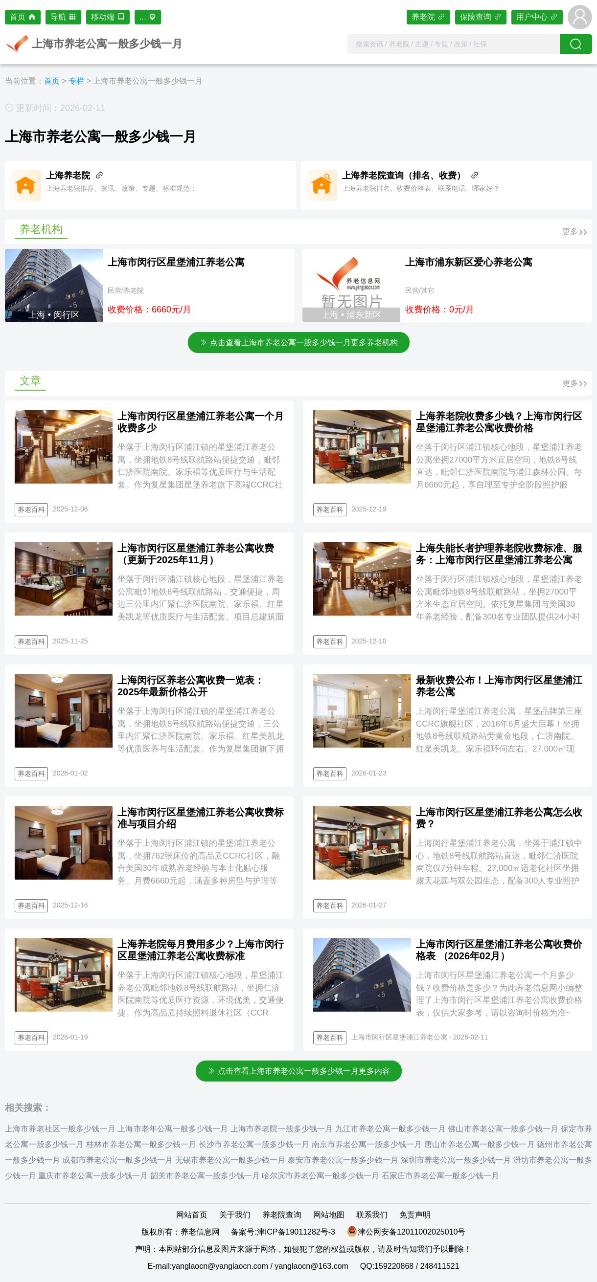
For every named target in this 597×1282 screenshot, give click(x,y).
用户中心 (537, 17)
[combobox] (453, 44)
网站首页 (191, 1215)
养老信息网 (200, 1232)
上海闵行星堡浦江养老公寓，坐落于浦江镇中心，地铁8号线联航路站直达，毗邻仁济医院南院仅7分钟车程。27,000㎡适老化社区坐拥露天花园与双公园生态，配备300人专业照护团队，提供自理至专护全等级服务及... (499, 868)
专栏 (76, 81)
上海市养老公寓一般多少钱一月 (148, 81)
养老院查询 (281, 1215)
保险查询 (481, 17)
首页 (23, 17)
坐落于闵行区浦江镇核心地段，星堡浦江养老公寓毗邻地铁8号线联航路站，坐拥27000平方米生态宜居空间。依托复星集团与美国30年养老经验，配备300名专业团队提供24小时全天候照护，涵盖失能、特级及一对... (499, 604)
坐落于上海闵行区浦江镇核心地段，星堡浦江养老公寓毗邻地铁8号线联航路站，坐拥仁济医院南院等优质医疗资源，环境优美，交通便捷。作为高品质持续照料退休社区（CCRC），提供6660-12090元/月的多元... (200, 1000)
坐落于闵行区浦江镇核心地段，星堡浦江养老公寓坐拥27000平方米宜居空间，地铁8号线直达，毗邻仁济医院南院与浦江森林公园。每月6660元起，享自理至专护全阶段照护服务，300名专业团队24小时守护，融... (499, 472)
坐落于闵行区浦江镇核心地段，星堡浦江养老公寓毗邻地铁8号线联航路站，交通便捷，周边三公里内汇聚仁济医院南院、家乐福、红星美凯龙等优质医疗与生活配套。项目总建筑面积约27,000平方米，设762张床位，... (200, 604)
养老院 (428, 17)
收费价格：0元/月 (439, 309)
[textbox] (453, 44)
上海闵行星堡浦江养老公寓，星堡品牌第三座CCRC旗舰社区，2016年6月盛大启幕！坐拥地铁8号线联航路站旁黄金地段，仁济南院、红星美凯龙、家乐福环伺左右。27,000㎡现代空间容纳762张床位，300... (499, 736)
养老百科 (31, 509)
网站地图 (328, 1215)
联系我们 (372, 1215)
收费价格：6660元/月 (149, 309)
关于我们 (235, 1215)
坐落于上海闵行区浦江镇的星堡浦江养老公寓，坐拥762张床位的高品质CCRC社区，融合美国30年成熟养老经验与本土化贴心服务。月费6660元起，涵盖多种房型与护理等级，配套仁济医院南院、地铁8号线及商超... (198, 868)
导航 (63, 17)
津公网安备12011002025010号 (412, 1232)
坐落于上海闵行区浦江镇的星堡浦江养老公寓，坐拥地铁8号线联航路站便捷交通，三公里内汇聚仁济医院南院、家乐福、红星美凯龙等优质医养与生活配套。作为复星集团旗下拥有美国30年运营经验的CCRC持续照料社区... (200, 736)
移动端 (108, 17)
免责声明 (415, 1215)
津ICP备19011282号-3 (296, 1232)
